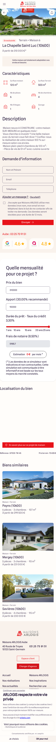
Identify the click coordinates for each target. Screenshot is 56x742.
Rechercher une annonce (37, 688)
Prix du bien (14, 282)
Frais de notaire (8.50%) (22, 336)
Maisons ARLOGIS (38, 675)
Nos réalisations (11, 680)
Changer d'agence (28, 666)
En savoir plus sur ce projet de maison (25, 445)
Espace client (28, 658)
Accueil (6, 675)
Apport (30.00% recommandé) (27, 299)
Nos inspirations (38, 680)
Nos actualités (10, 686)
